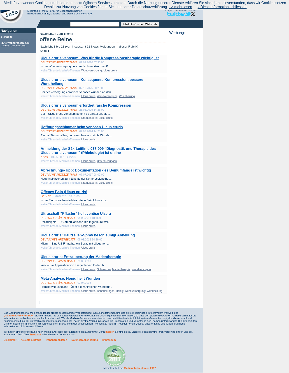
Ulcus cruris (110, 70)
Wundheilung (127, 96)
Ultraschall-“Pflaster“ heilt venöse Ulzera (76, 213)
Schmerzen (104, 269)
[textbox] (94, 24)
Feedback (36, 334)
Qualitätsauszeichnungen (19, 315)
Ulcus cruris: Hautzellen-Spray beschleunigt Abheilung (88, 235)
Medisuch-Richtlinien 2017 (140, 368)
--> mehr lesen (180, 7)
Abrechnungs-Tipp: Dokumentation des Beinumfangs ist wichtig (96, 170)
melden (109, 331)
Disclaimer (10, 340)
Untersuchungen (107, 161)
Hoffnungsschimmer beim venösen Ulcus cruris (82, 127)
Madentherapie (121, 269)
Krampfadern (89, 117)
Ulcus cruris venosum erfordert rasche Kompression (86, 105)
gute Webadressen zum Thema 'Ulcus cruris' (15, 44)
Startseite (6, 36)
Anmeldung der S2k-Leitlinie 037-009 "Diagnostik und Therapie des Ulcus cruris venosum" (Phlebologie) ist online (98, 151)
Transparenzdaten (56, 340)
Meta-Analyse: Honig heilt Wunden (70, 278)
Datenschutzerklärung (84, 340)
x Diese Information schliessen (222, 7)
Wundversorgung (91, 70)
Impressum (109, 340)
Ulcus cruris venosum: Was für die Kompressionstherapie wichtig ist (100, 58)
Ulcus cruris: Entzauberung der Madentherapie (81, 257)
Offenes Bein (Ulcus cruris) (64, 192)
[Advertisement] (184, 102)
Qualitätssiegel (84, 13)
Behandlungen (105, 291)
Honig (119, 291)
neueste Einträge (31, 340)
